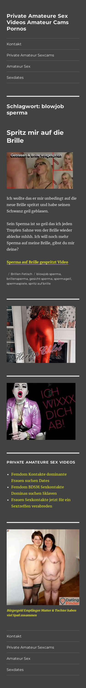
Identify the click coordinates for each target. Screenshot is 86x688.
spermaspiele (17, 283)
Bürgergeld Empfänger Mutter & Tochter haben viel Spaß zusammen (41, 613)
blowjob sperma (48, 274)
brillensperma (17, 278)
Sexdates (15, 77)
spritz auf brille (39, 283)
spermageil (62, 278)
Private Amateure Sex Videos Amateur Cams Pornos (38, 22)
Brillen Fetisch (21, 274)
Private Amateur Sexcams (30, 55)
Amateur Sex (19, 66)
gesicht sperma (41, 278)
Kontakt (14, 44)
